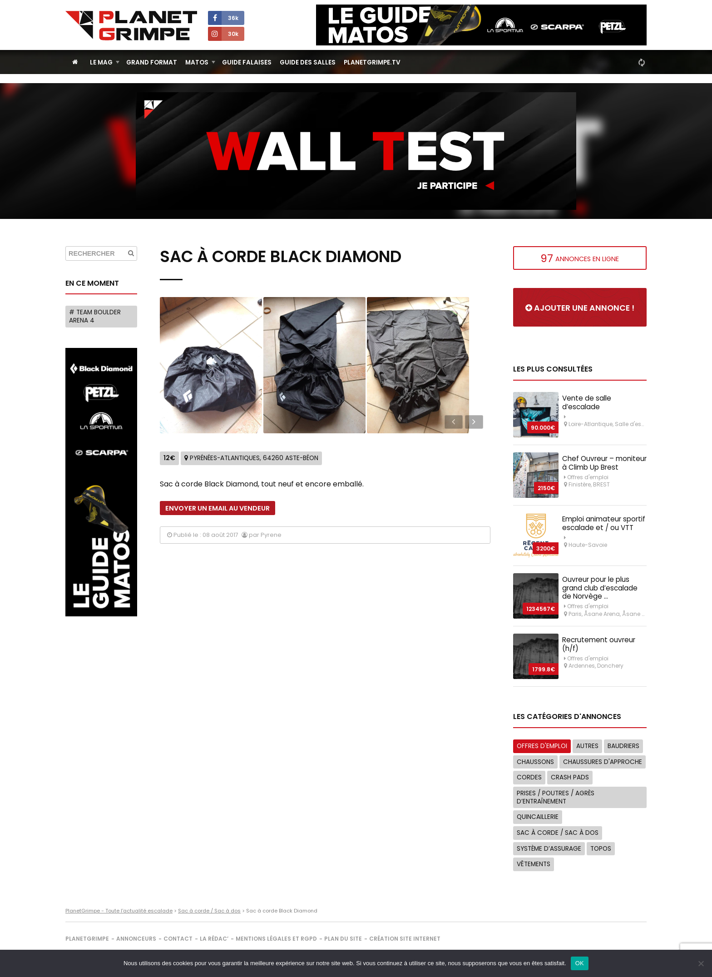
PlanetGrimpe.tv (372, 62)
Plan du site (343, 938)
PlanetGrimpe (87, 938)
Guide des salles (308, 62)
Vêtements (533, 864)
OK (579, 963)
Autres (587, 746)
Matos (196, 62)
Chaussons (535, 762)
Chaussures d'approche (602, 762)
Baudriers (623, 746)
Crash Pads (570, 777)
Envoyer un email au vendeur (217, 508)
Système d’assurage (549, 848)
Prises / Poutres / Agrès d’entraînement (555, 797)
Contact (178, 938)
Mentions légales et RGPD (276, 938)
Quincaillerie (538, 817)
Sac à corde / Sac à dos (557, 832)
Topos (600, 848)
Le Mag (101, 62)
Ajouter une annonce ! (579, 308)
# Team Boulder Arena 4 (95, 316)
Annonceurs (136, 938)
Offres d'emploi (542, 746)
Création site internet (404, 938)
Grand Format (151, 62)
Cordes (529, 777)
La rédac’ (214, 938)
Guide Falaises (247, 62)
